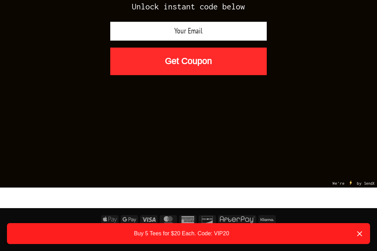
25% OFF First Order (70, 104)
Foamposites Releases (57, 118)
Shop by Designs (232, 117)
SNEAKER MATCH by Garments (146, 117)
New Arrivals (131, 104)
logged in (46, 178)
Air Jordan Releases (192, 104)
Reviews (288, 118)
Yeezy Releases (312, 104)
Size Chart (333, 118)
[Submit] (367, 92)
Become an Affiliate (188, 131)
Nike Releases (254, 104)
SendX (369, 79)
